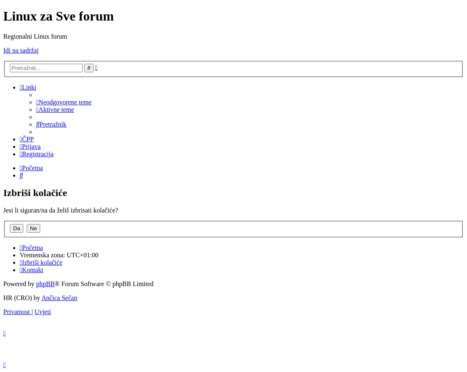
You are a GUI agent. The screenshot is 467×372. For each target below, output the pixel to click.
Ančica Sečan (59, 297)
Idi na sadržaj (21, 50)
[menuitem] (64, 102)
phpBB (45, 283)
